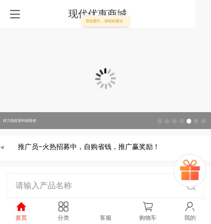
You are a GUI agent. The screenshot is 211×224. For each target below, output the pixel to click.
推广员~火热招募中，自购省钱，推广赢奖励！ (89, 148)
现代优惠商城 (105, 13)
